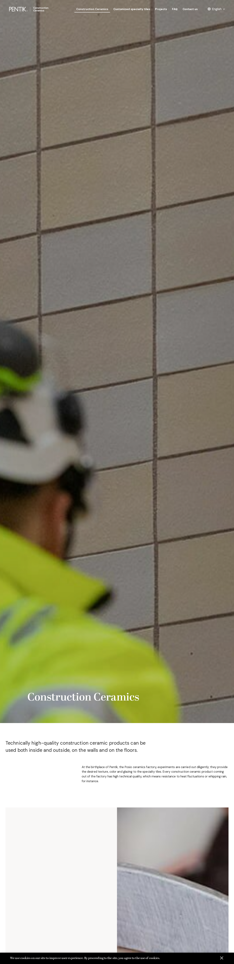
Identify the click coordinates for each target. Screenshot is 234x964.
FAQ (175, 9)
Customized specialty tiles (131, 9)
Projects (161, 9)
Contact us (190, 9)
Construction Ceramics (92, 9)
